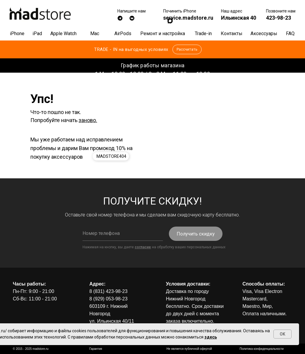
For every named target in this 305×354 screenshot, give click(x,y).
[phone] (123, 233)
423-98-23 (278, 18)
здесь (210, 337)
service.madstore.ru (188, 18)
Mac (94, 33)
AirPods (122, 33)
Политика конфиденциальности (261, 348)
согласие (143, 247)
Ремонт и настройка (162, 33)
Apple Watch (63, 33)
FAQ (290, 33)
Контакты (231, 33)
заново (87, 120)
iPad (37, 33)
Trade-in (203, 33)
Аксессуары (263, 33)
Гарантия (95, 348)
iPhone (17, 33)
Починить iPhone (179, 11)
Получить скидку (196, 234)
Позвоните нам (280, 11)
